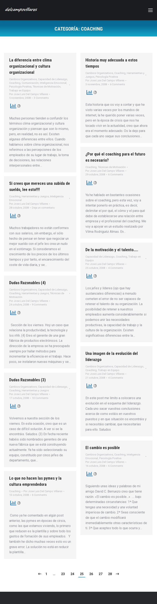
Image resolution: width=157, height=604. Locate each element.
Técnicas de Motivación (47, 86)
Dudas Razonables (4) (27, 282)
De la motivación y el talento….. (111, 249)
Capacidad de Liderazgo (52, 79)
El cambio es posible (102, 447)
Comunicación (30, 82)
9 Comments (39, 304)
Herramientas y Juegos (35, 196)
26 (91, 574)
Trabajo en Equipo (20, 90)
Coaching (14, 82)
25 (82, 574)
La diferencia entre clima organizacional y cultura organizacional (30, 66)
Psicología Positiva (20, 86)
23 (63, 574)
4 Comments (115, 267)
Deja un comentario (43, 207)
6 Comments (117, 84)
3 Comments (41, 97)
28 (110, 574)
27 (100, 574)
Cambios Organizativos (23, 79)
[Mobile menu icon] (150, 10)
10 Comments (40, 398)
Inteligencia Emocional (53, 82)
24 (72, 574)
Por (28, 94)
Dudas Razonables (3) (27, 379)
